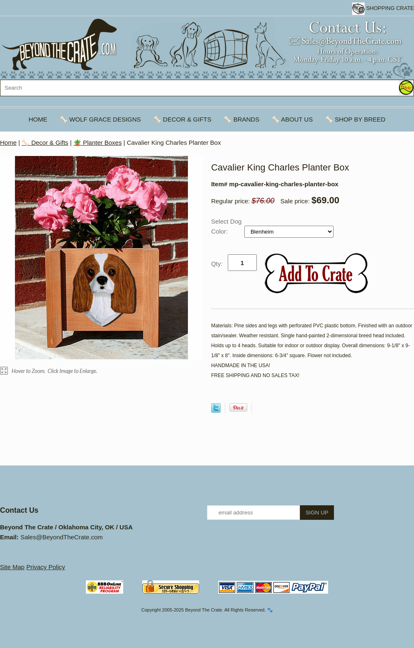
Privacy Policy (45, 566)
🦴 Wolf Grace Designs (100, 119)
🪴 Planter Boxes (97, 142)
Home (38, 119)
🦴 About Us (292, 119)
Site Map (12, 566)
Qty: (217, 263)
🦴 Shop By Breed (355, 119)
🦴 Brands (241, 119)
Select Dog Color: (226, 226)
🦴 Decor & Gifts (182, 119)
